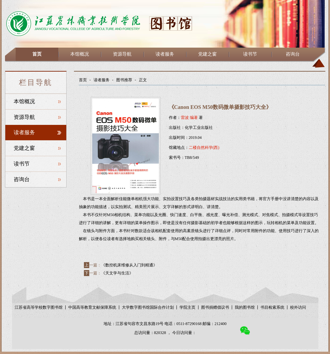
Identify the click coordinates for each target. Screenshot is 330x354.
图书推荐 (124, 80)
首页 (37, 54)
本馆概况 (79, 54)
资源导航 (122, 54)
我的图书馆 (245, 307)
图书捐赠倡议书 (215, 307)
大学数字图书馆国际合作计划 (148, 307)
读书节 (250, 54)
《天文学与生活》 (117, 273)
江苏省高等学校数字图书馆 (39, 307)
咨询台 (293, 54)
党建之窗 (207, 54)
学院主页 (187, 307)
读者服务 (165, 54)
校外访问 (298, 307)
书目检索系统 (272, 307)
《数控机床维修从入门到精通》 (129, 265)
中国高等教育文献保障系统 (92, 307)
